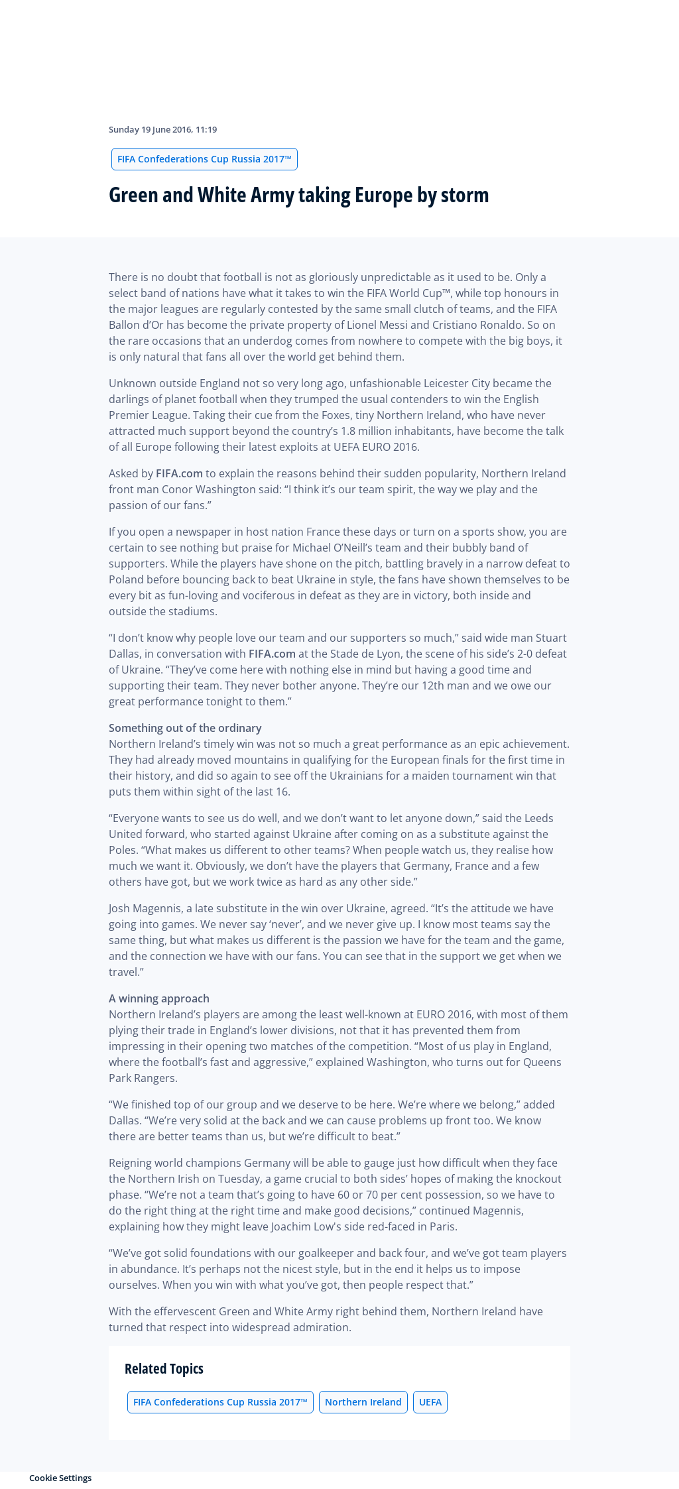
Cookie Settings (60, 1478)
